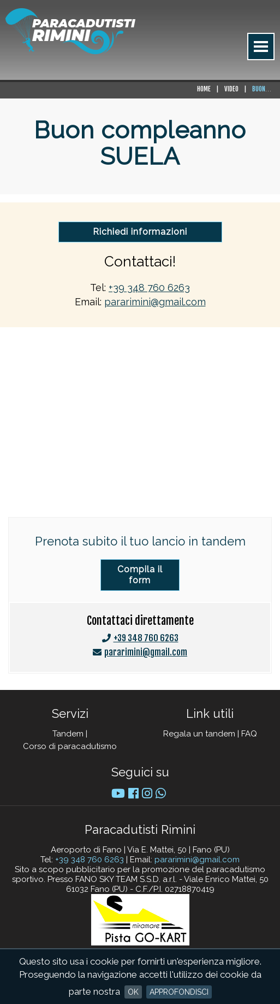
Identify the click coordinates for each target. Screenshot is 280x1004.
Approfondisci (179, 992)
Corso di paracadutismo (70, 746)
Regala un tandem (199, 734)
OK (133, 992)
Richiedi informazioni (140, 232)
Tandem (68, 734)
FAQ (249, 734)
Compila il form (140, 574)
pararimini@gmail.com (155, 301)
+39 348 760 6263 (149, 287)
